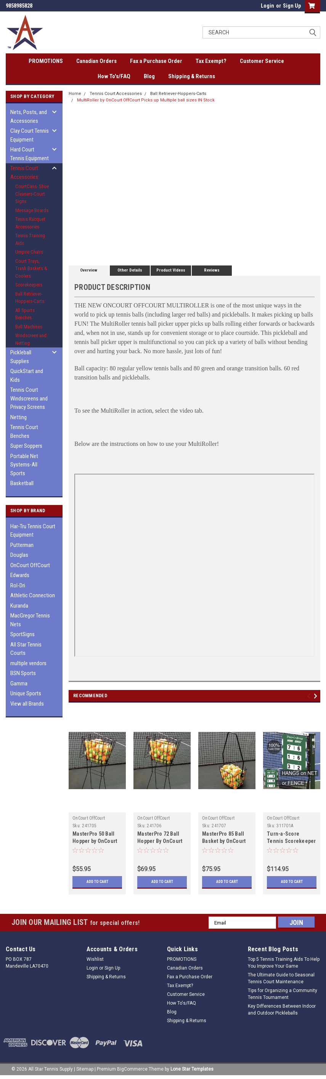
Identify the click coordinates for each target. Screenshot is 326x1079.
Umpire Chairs (29, 252)
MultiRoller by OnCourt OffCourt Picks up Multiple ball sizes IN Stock (146, 100)
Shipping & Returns (191, 76)
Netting (18, 417)
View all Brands (27, 703)
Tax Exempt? (211, 61)
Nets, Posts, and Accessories (28, 116)
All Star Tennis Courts (26, 649)
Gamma (18, 683)
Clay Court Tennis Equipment (29, 135)
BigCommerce (132, 1069)
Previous (310, 696)
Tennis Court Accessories (24, 172)
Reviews (212, 270)
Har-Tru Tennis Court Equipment (32, 531)
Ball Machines (28, 327)
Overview (88, 270)
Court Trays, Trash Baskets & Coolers (31, 268)
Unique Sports (25, 693)
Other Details (129, 270)
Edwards (19, 575)
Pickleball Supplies (20, 357)
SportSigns (22, 634)
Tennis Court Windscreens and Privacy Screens (29, 398)
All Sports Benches (25, 314)
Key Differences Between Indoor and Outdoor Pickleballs (282, 1009)
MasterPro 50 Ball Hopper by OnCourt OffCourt (94, 841)
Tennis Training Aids (30, 239)
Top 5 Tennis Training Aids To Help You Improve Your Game (284, 963)
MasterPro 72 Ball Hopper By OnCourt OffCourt (159, 841)
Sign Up (292, 6)
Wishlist (95, 959)
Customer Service (262, 61)
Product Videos (170, 270)
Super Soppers (26, 445)
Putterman (22, 545)
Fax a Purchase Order (156, 61)
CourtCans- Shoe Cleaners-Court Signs (32, 193)
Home (75, 93)
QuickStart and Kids (26, 375)
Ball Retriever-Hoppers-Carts (29, 297)
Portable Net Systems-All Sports (24, 465)
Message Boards (31, 210)
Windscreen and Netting (31, 339)
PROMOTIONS (46, 61)
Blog (149, 76)
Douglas (19, 555)
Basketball (22, 483)
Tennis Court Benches (24, 431)
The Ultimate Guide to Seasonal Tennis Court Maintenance (281, 978)
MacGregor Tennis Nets (30, 620)
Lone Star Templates (192, 1069)
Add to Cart (97, 882)
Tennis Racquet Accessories (30, 223)
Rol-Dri (17, 585)
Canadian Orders (96, 61)
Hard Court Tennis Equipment (29, 154)
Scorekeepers (28, 285)
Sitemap (84, 1069)
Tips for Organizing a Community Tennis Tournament (282, 994)
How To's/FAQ (114, 76)
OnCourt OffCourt (30, 565)
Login (267, 6)
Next (317, 696)
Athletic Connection (32, 595)
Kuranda (19, 605)
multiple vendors (28, 663)
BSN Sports (23, 673)
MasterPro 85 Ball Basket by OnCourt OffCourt (224, 841)
